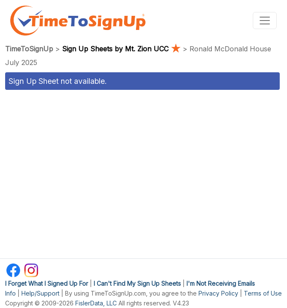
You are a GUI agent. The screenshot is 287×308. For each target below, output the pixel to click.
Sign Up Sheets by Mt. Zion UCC (122, 48)
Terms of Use (263, 293)
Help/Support (40, 293)
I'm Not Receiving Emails (220, 283)
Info (10, 293)
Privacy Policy (218, 293)
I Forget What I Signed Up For (46, 283)
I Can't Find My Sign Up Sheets (137, 283)
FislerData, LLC (96, 303)
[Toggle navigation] (265, 20)
